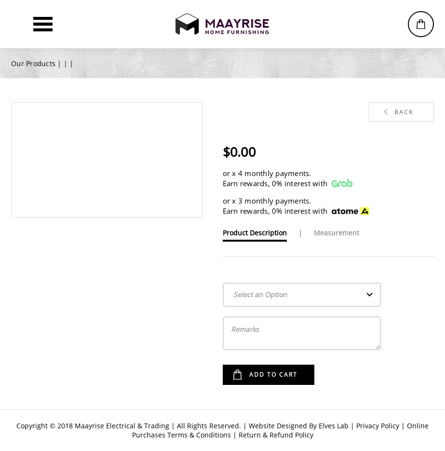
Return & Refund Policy (276, 434)
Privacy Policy (377, 425)
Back (403, 112)
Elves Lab (334, 425)
